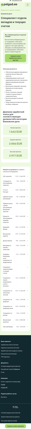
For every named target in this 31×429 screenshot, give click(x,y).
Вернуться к (10, 10)
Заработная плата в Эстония (9, 345)
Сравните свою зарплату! (15, 426)
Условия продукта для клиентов (10, 366)
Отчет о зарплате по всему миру (10, 381)
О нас (2, 372)
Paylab (3, 384)
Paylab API (4, 388)
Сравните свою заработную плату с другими (15, 58)
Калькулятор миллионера (9, 354)
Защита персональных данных (10, 417)
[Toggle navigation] (27, 5)
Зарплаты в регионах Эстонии (10, 348)
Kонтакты (4, 397)
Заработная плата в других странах (11, 351)
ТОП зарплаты (5, 357)
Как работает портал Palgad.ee (10, 369)
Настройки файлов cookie (9, 421)
